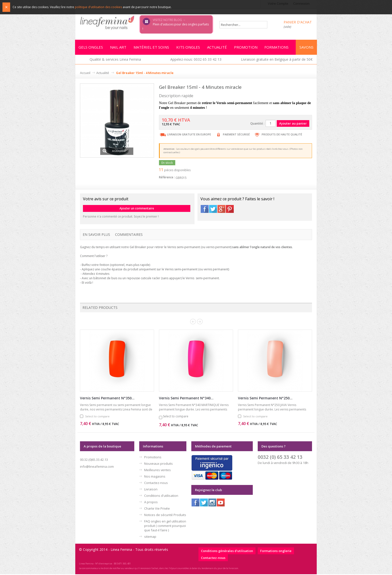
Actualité (102, 73)
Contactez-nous (156, 483)
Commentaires (129, 235)
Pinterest (230, 210)
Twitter (213, 210)
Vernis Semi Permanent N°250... (265, 398)
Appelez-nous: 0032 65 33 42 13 (195, 60)
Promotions (152, 458)
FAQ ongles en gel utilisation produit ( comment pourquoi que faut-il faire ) (165, 526)
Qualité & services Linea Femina (115, 60)
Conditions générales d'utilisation (227, 551)
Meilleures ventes (157, 470)
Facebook (205, 210)
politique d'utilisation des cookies (98, 7)
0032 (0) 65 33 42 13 (280, 457)
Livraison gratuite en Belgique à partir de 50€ (277, 60)
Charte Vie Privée (157, 509)
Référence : (167, 178)
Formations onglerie (276, 551)
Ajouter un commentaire (136, 209)
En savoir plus (96, 235)
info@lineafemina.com (97, 467)
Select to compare (97, 417)
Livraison (150, 490)
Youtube (221, 503)
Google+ (221, 210)
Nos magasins (154, 477)
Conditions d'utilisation (161, 496)
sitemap (150, 537)
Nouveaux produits (158, 464)
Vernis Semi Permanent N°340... (186, 398)
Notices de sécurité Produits (165, 515)
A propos (151, 503)
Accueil (85, 73)
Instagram (212, 503)
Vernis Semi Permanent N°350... (107, 398)
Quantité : (257, 124)
